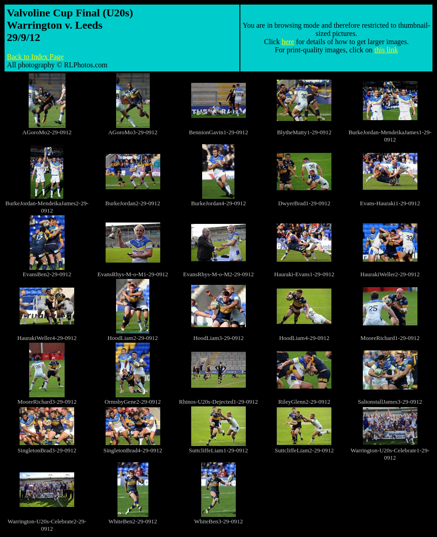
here (288, 42)
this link (386, 50)
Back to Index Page (35, 57)
